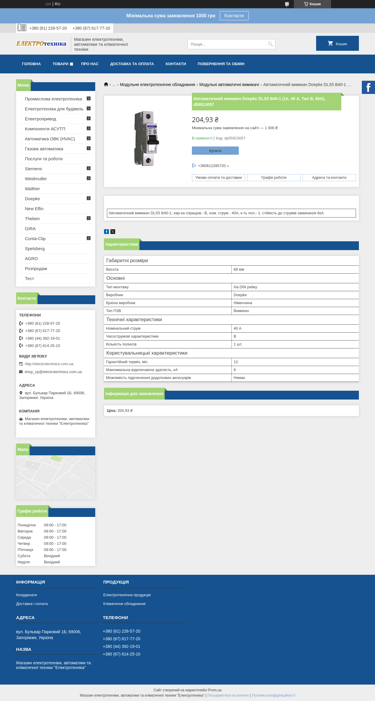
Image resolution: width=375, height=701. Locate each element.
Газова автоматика (44, 148)
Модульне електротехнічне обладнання (157, 84)
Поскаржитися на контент (228, 695)
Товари (60, 64)
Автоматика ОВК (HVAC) (50, 138)
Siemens (33, 168)
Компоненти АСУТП (45, 128)
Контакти (234, 15)
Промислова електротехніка (53, 98)
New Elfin (34, 208)
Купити (215, 151)
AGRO (31, 258)
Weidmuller (36, 178)
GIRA (30, 228)
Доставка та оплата (132, 64)
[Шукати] (270, 44)
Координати (26, 595)
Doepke (32, 198)
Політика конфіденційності (273, 695)
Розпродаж (36, 268)
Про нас (89, 64)
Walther (32, 188)
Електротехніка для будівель (54, 108)
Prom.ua (214, 690)
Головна (31, 64)
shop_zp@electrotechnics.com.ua (53, 372)
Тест (29, 278)
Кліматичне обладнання (124, 603)
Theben (32, 218)
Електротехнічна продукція (127, 595)
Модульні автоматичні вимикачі (229, 84)
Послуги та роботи (44, 158)
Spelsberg (35, 248)
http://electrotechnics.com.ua (49, 364)
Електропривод (40, 118)
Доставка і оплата (32, 603)
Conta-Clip (35, 238)
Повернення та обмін (221, 64)
